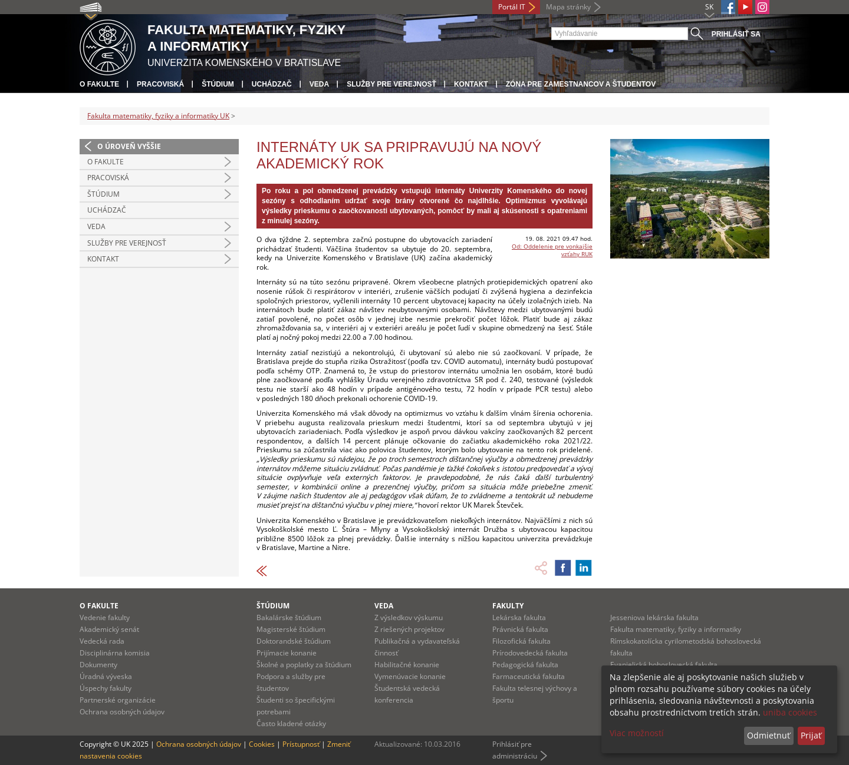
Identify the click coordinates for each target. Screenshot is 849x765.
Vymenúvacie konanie (410, 676)
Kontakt (471, 84)
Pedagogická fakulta (525, 665)
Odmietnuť (768, 735)
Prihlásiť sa (736, 34)
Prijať (811, 735)
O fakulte (99, 84)
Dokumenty (98, 665)
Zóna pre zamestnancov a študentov (581, 84)
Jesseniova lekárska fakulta (654, 617)
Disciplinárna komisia (115, 653)
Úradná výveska (106, 676)
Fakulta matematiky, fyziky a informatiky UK (158, 116)
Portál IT (511, 7)
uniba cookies (790, 712)
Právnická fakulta (520, 629)
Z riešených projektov (409, 629)
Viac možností (637, 732)
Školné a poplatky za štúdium (303, 665)
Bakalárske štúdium (288, 617)
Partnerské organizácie (118, 700)
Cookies (262, 744)
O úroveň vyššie (129, 146)
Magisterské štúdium (290, 629)
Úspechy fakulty (105, 688)
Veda (319, 84)
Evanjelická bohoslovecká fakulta (664, 665)
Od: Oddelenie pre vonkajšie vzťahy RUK (552, 250)
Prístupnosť (301, 744)
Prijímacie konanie (286, 653)
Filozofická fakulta (521, 641)
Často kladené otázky (291, 723)
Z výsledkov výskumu (408, 617)
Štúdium (218, 84)
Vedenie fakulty (105, 617)
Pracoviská (160, 84)
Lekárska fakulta (519, 617)
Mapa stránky (568, 7)
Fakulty (508, 606)
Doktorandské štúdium (293, 641)
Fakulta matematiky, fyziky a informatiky (675, 629)
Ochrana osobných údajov (122, 712)
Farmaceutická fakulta (528, 676)
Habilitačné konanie (406, 665)
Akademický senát (109, 629)
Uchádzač (272, 84)
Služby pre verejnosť (391, 84)
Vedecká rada (102, 641)
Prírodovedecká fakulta (530, 653)
